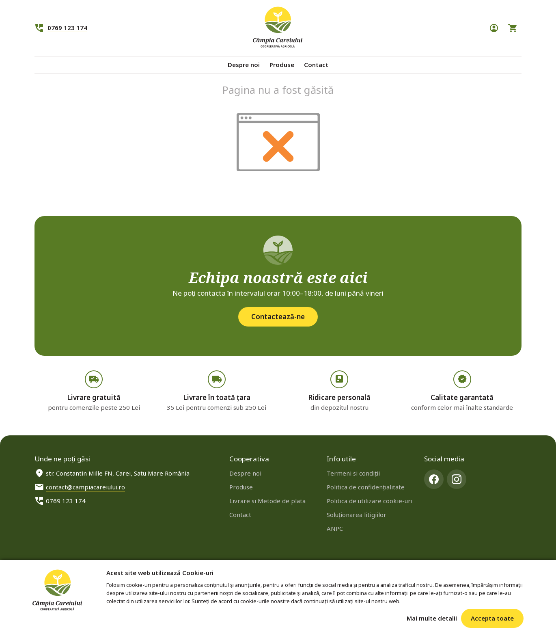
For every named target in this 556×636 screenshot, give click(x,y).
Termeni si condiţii (353, 473)
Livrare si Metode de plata (267, 501)
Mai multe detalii (432, 618)
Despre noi (244, 65)
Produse (281, 65)
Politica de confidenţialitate (366, 487)
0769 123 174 (67, 28)
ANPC (335, 528)
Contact (316, 65)
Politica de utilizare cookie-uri (369, 501)
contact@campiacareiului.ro (85, 487)
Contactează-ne (278, 316)
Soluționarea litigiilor (356, 515)
